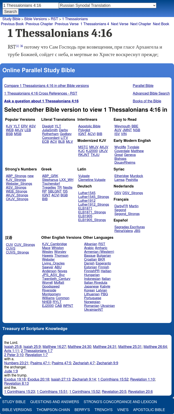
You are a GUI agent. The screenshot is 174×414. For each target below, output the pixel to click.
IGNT (82, 134)
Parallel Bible (143, 86)
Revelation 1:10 (142, 379)
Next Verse (119, 24)
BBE (135, 126)
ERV (24, 126)
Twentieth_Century (56, 279)
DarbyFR (121, 206)
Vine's (122, 410)
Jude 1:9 (11, 371)
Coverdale (122, 151)
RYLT (57, 302)
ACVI (92, 134)
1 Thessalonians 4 (94, 24)
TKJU (95, 155)
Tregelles (49, 187)
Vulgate (83, 176)
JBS (137, 231)
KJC (81, 151)
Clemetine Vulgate (91, 180)
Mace (46, 248)
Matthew (137, 151)
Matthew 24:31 (104, 347)
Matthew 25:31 (130, 347)
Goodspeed (51, 286)
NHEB (47, 302)
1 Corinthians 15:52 (113, 379)
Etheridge (121, 176)
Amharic (101, 248)
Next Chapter (140, 24)
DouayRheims (124, 162)
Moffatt (59, 282)
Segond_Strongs (127, 214)
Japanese (91, 286)
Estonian (90, 267)
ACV (53, 141)
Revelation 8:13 (16, 383)
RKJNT (83, 155)
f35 (65, 191)
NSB (136, 130)
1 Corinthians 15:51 (52, 392)
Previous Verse (67, 24)
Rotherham (50, 134)
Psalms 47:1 (40, 363)
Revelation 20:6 (140, 392)
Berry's (82, 410)
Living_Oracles (53, 263)
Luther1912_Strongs (93, 204)
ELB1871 (85, 208)
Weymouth (122, 126)
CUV (9, 244)
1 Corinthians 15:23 (19, 392)
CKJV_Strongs (17, 199)
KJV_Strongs (16, 180)
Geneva (130, 155)
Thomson (61, 255)
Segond (120, 210)
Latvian (101, 290)
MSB (17, 134)
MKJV (94, 147)
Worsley (60, 252)
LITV (64, 138)
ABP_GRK (50, 176)
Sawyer (47, 267)
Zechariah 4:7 (84, 363)
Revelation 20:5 (114, 392)
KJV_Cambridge (54, 244)
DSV (117, 193)
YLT (16, 126)
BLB (61, 141)
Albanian (90, 244)
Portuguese (92, 298)
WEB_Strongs (16, 191)
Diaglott (47, 126)
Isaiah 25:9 (32, 347)
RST (54, 19)
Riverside (49, 290)
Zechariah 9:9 (107, 363)
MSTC (83, 147)
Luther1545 (86, 193)
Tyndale (133, 147)
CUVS (10, 248)
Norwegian (92, 302)
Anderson (49, 271)
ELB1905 (85, 216)
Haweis (47, 255)
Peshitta (132, 180)
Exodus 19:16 (15, 379)
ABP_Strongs (16, 176)
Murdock (136, 176)
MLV (69, 141)
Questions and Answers (54, 402)
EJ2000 (48, 306)
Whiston (58, 248)
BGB (64, 195)
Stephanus (50, 180)
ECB (45, 141)
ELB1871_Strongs (92, 212)
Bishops (120, 158)
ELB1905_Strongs (92, 220)
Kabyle (105, 286)
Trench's (103, 410)
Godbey (66, 134)
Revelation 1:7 (36, 355)
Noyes (62, 271)
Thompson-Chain (53, 410)
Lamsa (119, 180)
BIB (99, 134)
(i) (17, 46)
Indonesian (92, 279)
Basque (90, 255)
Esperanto (103, 263)
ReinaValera (123, 231)
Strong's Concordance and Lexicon (120, 402)
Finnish (103, 267)
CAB (58, 306)
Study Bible (11, 19)
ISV (117, 134)
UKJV (103, 151)
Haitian (106, 271)
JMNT (127, 130)
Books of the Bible (147, 101)
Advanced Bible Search (151, 93)
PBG (104, 294)
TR (59, 187)
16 (21, 46)
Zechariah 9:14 (84, 379)
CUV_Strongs (24, 244)
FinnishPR (92, 271)
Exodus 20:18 (38, 379)
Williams (48, 298)
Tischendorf (51, 183)
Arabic (89, 248)
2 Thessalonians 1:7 (37, 351)
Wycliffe (120, 147)
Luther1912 (86, 200)
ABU (57, 267)
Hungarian (92, 275)
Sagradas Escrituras (129, 227)
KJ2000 (92, 151)
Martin (133, 206)
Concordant (51, 138)
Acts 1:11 (11, 351)
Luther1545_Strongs (93, 197)
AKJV (19, 130)
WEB (10, 130)
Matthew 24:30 (79, 347)
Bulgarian (104, 255)
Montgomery (51, 294)
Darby (63, 130)
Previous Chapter (39, 24)
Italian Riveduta (95, 282)
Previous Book (12, 24)
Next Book (161, 24)
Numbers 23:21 (16, 363)
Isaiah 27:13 (60, 379)
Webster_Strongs (19, 183)
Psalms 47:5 (61, 363)
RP (44, 191)
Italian (106, 279)
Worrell (47, 282)
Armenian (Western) (99, 252)
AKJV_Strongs (17, 195)
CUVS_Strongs (17, 252)
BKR (101, 259)
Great (118, 155)
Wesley (47, 252)
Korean (89, 290)
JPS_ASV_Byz (53, 275)
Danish (89, 263)
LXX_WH (66, 180)
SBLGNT (55, 191)
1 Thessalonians (75, 19)
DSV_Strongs (132, 193)
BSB (9, 134)
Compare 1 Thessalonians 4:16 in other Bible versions (46, 86)
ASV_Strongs (16, 187)
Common (62, 298)
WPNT (68, 306)
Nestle (67, 187)
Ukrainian (108, 306)
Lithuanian (92, 294)
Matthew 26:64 (155, 347)
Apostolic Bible (149, 410)
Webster (48, 259)
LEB (27, 130)
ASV (32, 126)
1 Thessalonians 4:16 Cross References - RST (40, 93)
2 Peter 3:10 (14, 355)
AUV (117, 130)
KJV (9, 126)
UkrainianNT (93, 309)
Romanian (91, 306)
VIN (124, 134)
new (30, 176)
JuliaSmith (50, 130)
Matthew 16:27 (54, 347)
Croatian (90, 259)
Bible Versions (35, 19)
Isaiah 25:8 (13, 347)
